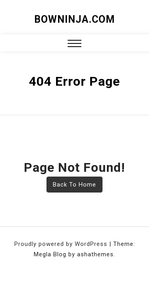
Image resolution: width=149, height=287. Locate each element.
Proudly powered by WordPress (61, 244)
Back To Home (74, 184)
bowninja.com (74, 19)
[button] (74, 44)
